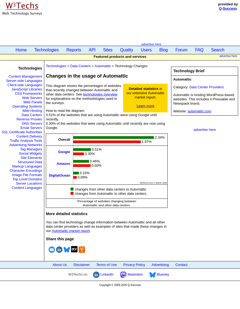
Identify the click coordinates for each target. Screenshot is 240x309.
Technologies (46, 50)
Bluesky (159, 274)
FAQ (199, 50)
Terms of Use (106, 265)
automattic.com (199, 111)
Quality (126, 50)
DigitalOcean (59, 175)
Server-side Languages (24, 81)
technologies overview (100, 94)
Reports (74, 50)
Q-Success (228, 8)
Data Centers (31, 115)
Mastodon (131, 274)
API (92, 50)
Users (146, 50)
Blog (163, 50)
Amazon (63, 163)
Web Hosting (32, 111)
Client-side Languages (25, 85)
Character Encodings (26, 171)
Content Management (25, 76)
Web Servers (32, 98)
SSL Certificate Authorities (22, 132)
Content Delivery (29, 136)
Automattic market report (71, 231)
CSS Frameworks (28, 93)
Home (21, 50)
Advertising (160, 265)
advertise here (151, 44)
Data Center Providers (206, 87)
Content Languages (27, 188)
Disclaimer (81, 265)
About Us (60, 265)
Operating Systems (27, 106)
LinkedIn (103, 274)
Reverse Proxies (29, 119)
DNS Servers (32, 123)
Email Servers (31, 128)
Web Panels (32, 102)
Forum (181, 50)
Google (64, 152)
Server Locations (29, 183)
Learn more (145, 106)
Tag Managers (31, 149)
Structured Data (30, 162)
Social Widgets (30, 153)
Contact (181, 265)
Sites (108, 50)
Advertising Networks (25, 145)
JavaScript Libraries (27, 89)
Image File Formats (27, 175)
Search (217, 50)
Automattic (102, 66)
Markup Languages (27, 166)
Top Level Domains (27, 179)
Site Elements (31, 158)
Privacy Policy (134, 265)
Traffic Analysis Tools (26, 141)
